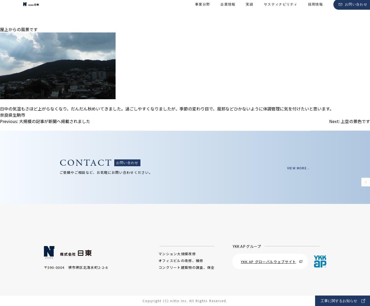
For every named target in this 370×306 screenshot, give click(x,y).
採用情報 (315, 13)
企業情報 (227, 13)
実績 (249, 13)
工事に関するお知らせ (343, 301)
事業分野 (202, 13)
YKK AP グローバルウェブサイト (271, 261)
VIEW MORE (295, 168)
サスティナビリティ (281, 13)
